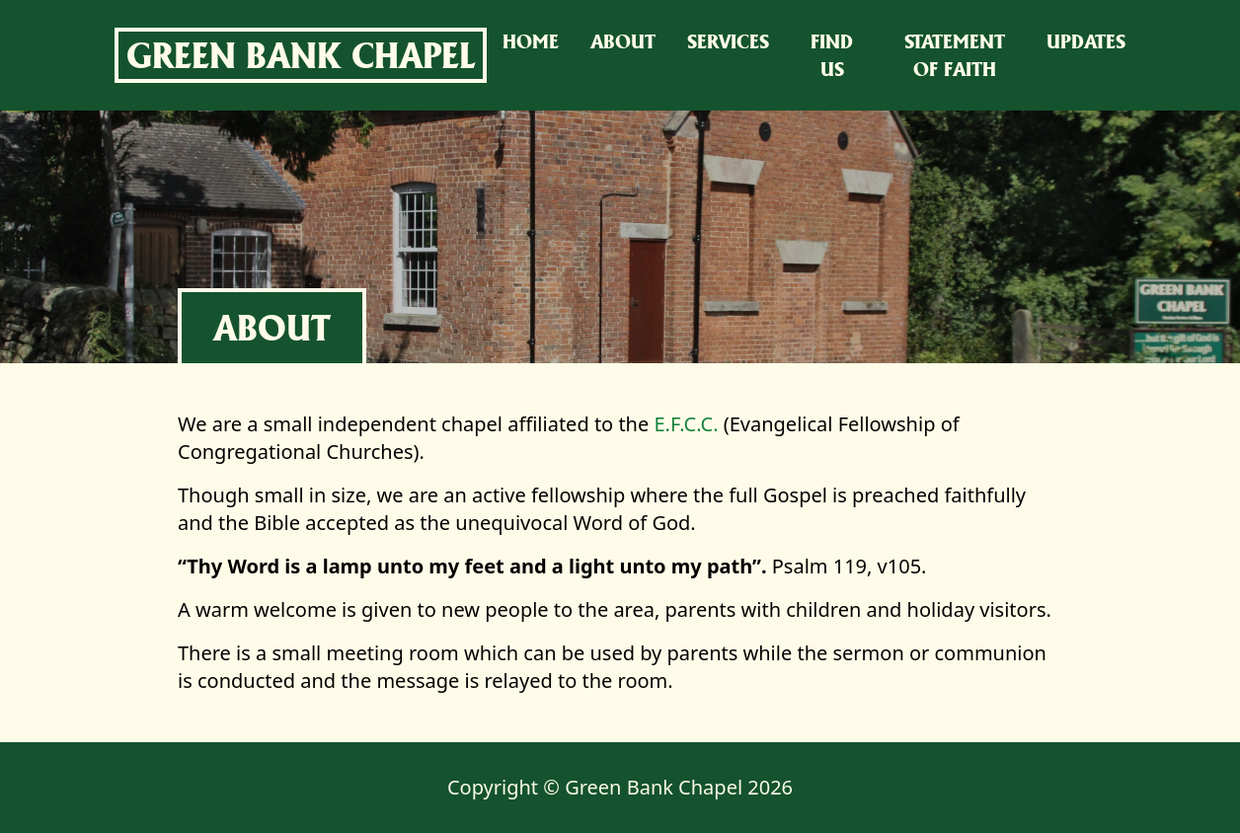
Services (728, 41)
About (623, 41)
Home (531, 41)
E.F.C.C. (686, 424)
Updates (1085, 41)
